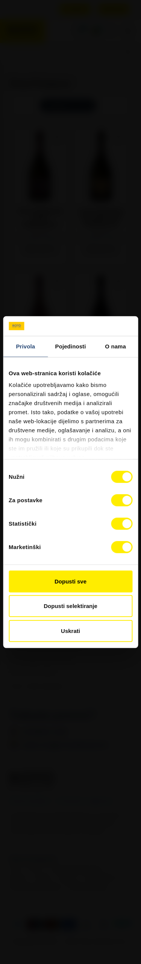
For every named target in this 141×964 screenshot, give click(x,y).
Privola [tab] (25, 346)
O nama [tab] (115, 346)
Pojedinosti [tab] (70, 346)
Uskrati (70, 631)
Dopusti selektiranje (70, 606)
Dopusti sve (70, 581)
